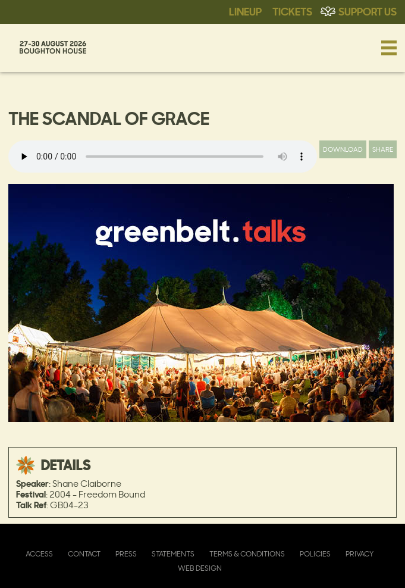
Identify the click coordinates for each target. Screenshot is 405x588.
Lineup (245, 10)
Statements (173, 554)
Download (343, 149)
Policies (315, 554)
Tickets (292, 10)
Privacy (359, 554)
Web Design (200, 568)
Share (382, 149)
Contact (84, 554)
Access (39, 554)
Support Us (367, 10)
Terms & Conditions (247, 554)
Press (126, 554)
